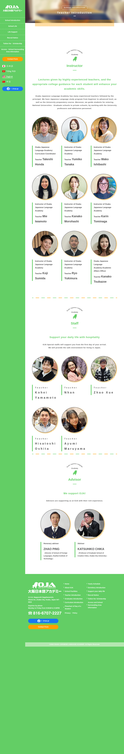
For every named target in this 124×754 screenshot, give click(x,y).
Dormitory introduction (96, 689)
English (9, 76)
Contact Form (12, 59)
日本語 (9, 66)
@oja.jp (12, 88)
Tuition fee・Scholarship (12, 43)
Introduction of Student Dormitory (14, 4)
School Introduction (12, 20)
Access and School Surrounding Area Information (95, 706)
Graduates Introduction (74, 700)
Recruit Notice (12, 38)
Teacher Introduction (13, 14)
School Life (12, 26)
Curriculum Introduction (74, 704)
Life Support (12, 32)
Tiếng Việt (11, 71)
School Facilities (71, 693)
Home (67, 686)
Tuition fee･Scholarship (97, 700)
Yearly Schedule (11, 16)
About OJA (9, 3)
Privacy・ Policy (71, 715)
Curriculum (9, 3)
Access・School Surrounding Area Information (12, 50)
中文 (8, 82)
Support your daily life (96, 693)
